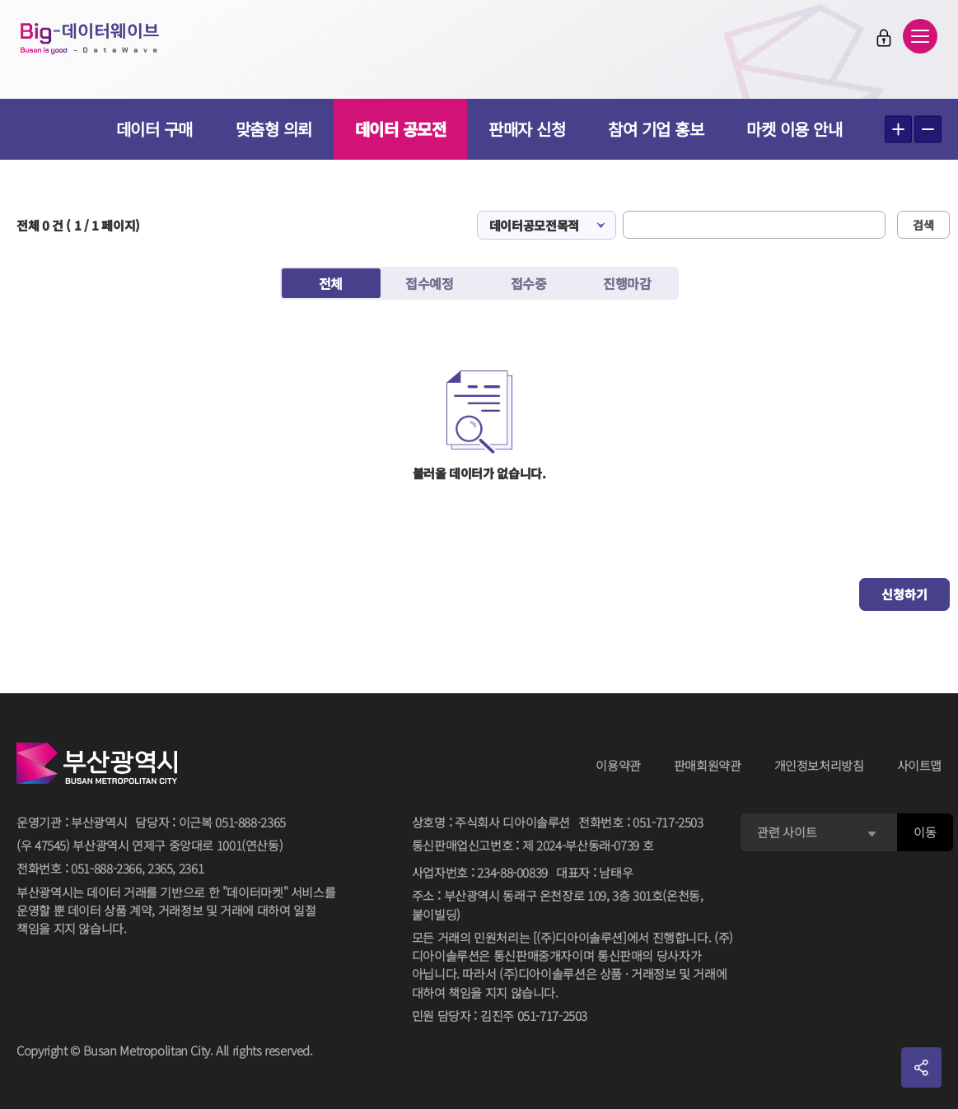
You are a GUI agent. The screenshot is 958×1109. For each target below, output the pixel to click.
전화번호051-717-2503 (640, 822)
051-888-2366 (106, 868)
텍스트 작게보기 (928, 129)
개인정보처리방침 (819, 765)
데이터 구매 (154, 129)
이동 (925, 832)
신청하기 (904, 594)
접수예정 (429, 283)
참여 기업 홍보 (655, 129)
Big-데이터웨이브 (107, 42)
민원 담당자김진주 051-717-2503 (499, 1016)
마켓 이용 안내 (794, 129)
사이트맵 (919, 765)
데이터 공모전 (400, 129)
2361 (191, 868)
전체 (331, 283)
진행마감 (627, 283)
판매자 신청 (526, 129)
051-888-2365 (250, 822)
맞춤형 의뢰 (274, 129)
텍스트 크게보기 (898, 129)
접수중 (529, 283)
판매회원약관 (707, 765)
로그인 (871, 42)
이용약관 (618, 765)
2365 (160, 868)
